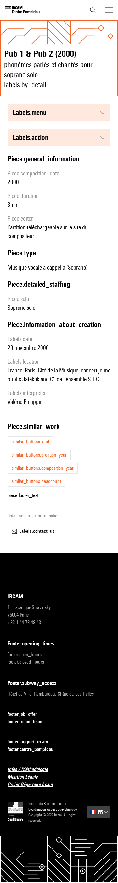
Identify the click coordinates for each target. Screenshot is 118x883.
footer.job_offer (26, 714)
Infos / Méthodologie (31, 769)
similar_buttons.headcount (36, 481)
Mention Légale (26, 777)
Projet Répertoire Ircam (34, 784)
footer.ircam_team (29, 722)
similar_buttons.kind (30, 442)
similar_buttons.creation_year (39, 455)
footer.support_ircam (31, 742)
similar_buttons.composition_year (43, 468)
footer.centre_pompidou (34, 749)
